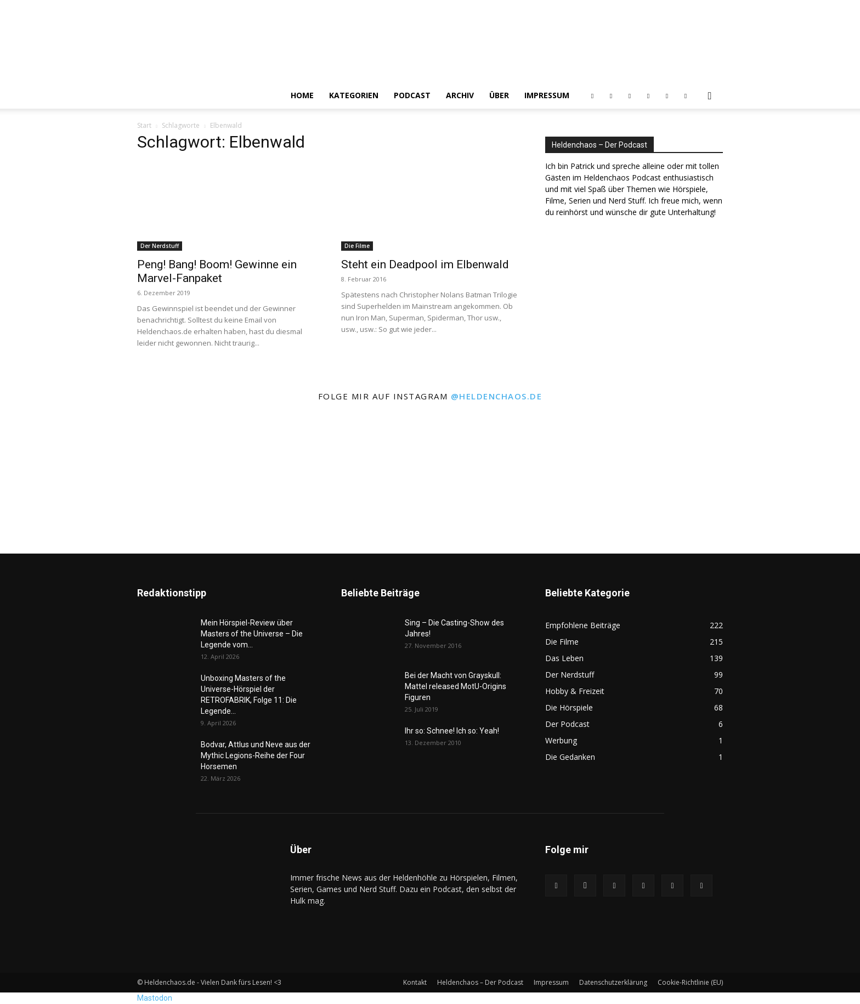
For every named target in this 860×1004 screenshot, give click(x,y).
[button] (710, 96)
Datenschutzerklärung (613, 982)
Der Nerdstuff (159, 246)
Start (144, 125)
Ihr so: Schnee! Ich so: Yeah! (452, 730)
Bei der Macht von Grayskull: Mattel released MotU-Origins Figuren (455, 686)
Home (302, 95)
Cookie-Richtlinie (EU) (690, 982)
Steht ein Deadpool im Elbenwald (425, 264)
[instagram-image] (71, 480)
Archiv (460, 95)
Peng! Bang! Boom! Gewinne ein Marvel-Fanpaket (217, 271)
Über (499, 95)
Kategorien (353, 95)
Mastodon (154, 998)
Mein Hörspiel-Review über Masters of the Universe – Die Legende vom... (252, 633)
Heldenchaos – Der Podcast (480, 982)
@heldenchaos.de (496, 396)
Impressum (546, 95)
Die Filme (357, 246)
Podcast (412, 95)
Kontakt (415, 982)
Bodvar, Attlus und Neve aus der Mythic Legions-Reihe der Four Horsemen (255, 755)
